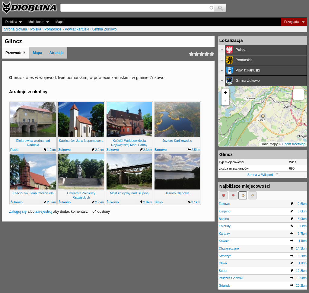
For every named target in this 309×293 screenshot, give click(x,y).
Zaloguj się (18, 211)
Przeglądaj (292, 22)
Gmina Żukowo (104, 29)
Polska (35, 29)
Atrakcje (56, 53)
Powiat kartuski (77, 29)
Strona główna (15, 29)
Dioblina (12, 22)
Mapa (60, 22)
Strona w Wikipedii (262, 175)
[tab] (262, 50)
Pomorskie (53, 29)
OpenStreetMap (293, 144)
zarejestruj (43, 211)
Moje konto (37, 22)
